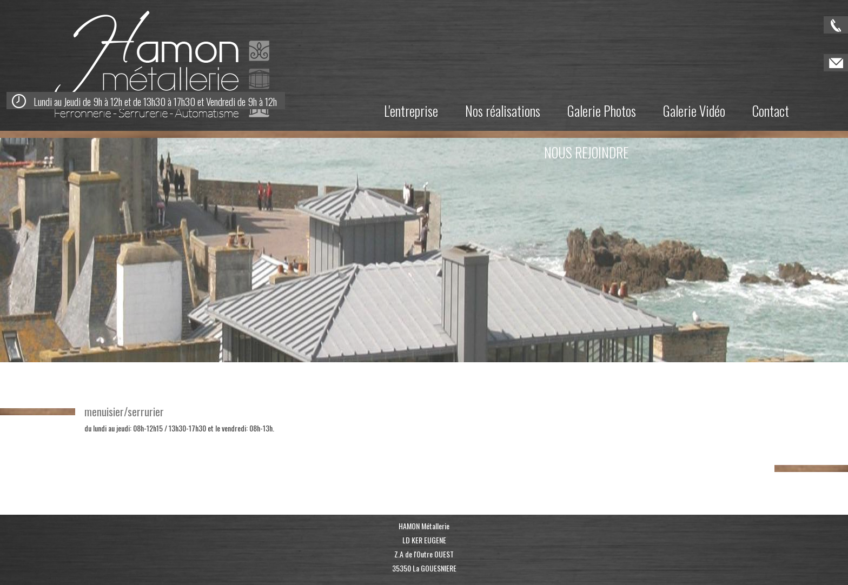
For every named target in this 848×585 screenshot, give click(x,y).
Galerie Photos (601, 111)
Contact (770, 111)
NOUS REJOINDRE (586, 152)
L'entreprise (411, 111)
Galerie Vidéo (694, 111)
